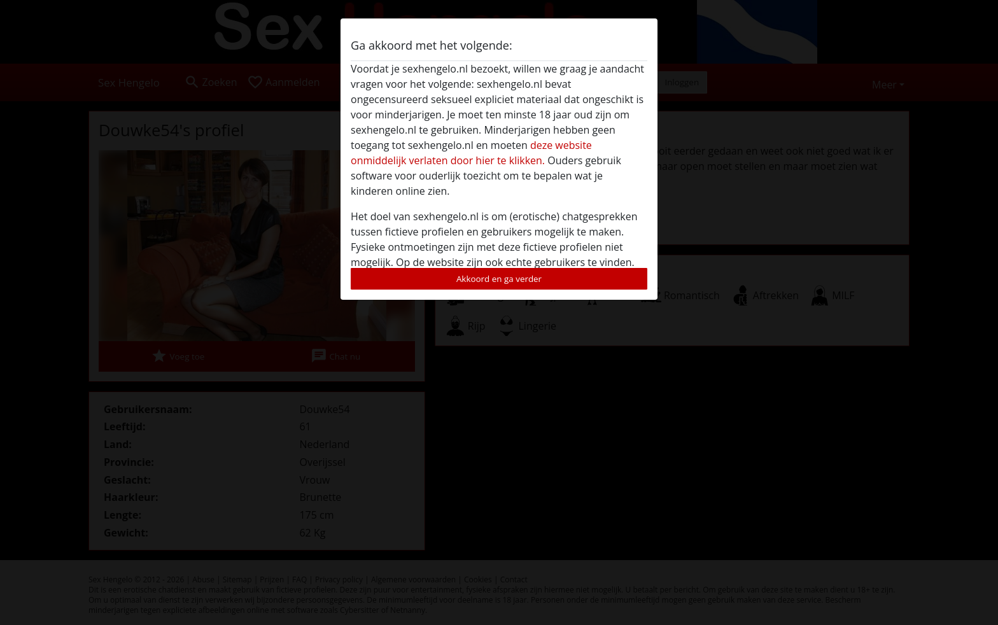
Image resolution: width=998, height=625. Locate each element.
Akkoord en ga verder (499, 278)
